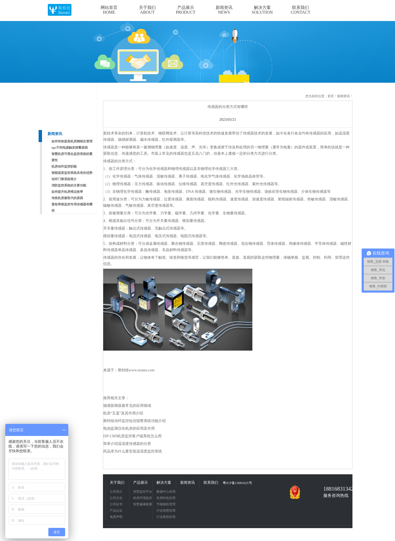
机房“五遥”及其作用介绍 (123, 413)
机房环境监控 (142, 498)
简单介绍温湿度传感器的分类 (127, 444)
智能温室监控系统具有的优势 (71, 173)
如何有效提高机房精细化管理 (71, 141)
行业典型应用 (166, 517)
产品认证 (116, 510)
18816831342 (336, 489)
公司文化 (116, 498)
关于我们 (117, 483)
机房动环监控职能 (64, 166)
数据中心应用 (166, 491)
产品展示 (140, 483)
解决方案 (164, 483)
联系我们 (211, 483)
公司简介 (116, 491)
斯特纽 (123, 370)
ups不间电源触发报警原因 (69, 147)
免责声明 (116, 517)
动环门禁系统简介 (64, 179)
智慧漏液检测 (142, 504)
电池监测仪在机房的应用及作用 (129, 428)
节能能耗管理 (166, 504)
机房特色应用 (166, 498)
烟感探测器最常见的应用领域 (127, 406)
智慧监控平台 (142, 491)
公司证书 (116, 504)
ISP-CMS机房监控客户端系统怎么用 (132, 436)
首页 (331, 96)
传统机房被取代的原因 (67, 198)
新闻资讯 (55, 134)
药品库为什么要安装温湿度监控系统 (132, 451)
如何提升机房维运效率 (67, 192)
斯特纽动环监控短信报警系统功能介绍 (134, 421)
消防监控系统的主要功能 (68, 185)
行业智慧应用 (166, 510)
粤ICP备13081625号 (237, 483)
